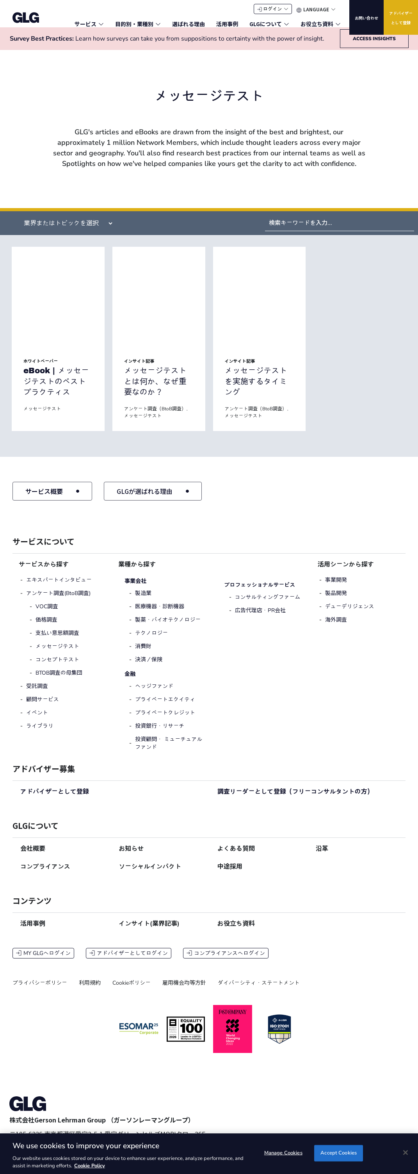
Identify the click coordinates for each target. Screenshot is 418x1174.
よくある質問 (236, 856)
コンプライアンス (45, 874)
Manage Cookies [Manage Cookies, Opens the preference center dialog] (283, 1152)
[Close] (405, 1152)
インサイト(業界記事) (149, 931)
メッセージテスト (42, 416)
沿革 (322, 856)
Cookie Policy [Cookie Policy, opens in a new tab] (89, 1165)
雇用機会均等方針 (184, 990)
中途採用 (229, 874)
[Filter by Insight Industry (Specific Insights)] (65, 231)
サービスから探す (44, 572)
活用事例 (32, 931)
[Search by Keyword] (339, 231)
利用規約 (90, 990)
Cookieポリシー (131, 990)
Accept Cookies (338, 1152)
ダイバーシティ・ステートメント (259, 990)
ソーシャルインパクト (150, 874)
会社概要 (32, 856)
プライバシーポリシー (39, 990)
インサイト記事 (139, 369)
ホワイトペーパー (40, 369)
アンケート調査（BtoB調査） (155, 416)
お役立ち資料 (236, 931)
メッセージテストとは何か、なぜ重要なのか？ (155, 388)
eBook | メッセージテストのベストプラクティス (56, 388)
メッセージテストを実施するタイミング (256, 388)
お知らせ (131, 856)
